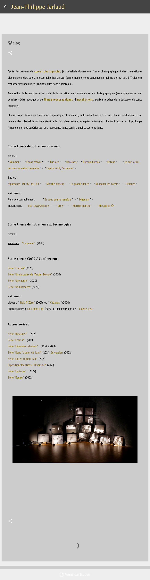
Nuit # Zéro (27, 302)
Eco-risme (39, 206)
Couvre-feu (85, 309)
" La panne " (28, 243)
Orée (60, 206)
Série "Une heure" (18, 280)
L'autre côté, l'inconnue (59, 168)
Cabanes (55, 302)
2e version (57, 352)
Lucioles (54, 162)
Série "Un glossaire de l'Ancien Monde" (30, 274)
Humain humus (91, 162)
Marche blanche (55, 184)
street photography (47, 71)
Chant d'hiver (33, 162)
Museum (84, 199)
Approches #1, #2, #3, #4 (24, 184)
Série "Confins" (16, 268)
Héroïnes (71, 162)
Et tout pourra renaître (58, 199)
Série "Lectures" (17, 371)
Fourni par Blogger (75, 574)
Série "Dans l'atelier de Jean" (24, 352)
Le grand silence (80, 184)
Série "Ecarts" (16, 340)
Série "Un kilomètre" (19, 287)
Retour (111, 162)
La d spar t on (35, 309)
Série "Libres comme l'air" (22, 359)
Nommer (14, 162)
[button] (10, 53)
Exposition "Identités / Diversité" (27, 365)
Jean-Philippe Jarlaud (38, 6)
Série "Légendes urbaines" (23, 346)
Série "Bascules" (17, 334)
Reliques (130, 184)
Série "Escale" (16, 377)
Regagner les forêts (107, 184)
